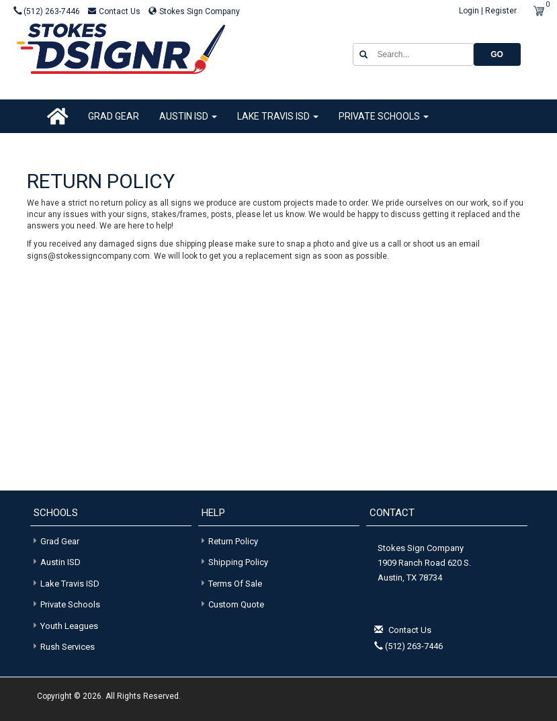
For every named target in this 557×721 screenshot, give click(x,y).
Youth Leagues (64, 625)
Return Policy (233, 541)
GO (496, 54)
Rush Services (62, 646)
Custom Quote (236, 604)
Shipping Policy (238, 562)
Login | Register (488, 10)
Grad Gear (113, 116)
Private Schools (384, 116)
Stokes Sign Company (194, 11)
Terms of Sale (235, 584)
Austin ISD (188, 116)
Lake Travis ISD (277, 116)
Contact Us (115, 11)
